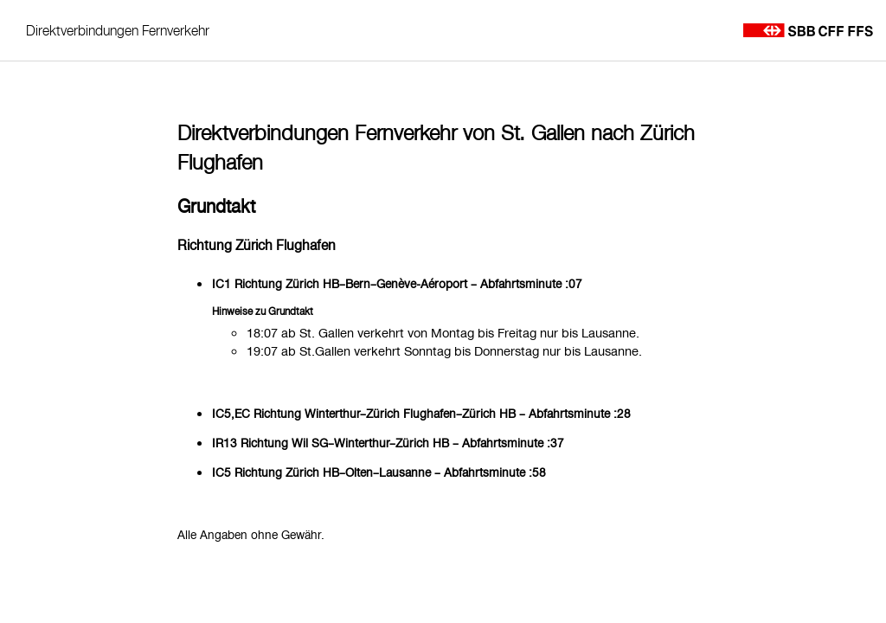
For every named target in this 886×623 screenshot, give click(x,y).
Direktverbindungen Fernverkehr (117, 30)
